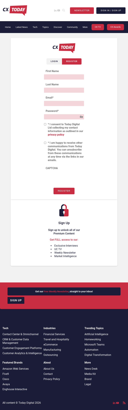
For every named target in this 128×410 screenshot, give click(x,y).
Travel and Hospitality (56, 339)
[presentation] (69, 177)
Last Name (52, 84)
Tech (35, 27)
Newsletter (82, 10)
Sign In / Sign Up (111, 10)
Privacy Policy (52, 379)
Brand (88, 379)
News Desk (91, 368)
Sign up (16, 300)
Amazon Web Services (15, 368)
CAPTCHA (52, 168)
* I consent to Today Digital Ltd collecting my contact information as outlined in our (65, 129)
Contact (48, 373)
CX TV (98, 27)
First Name (52, 71)
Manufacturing (52, 349)
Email (50, 97)
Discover (58, 27)
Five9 (5, 373)
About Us (49, 368)
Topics (45, 27)
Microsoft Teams (94, 344)
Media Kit (90, 373)
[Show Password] (81, 117)
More (85, 27)
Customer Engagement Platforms (22, 348)
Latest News (22, 27)
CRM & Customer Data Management (15, 341)
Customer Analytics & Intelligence (22, 353)
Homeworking (92, 339)
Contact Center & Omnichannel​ (20, 334)
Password (52, 111)
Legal (87, 384)
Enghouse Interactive (14, 389)
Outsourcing (51, 354)
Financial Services (54, 334)
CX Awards (115, 27)
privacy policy (56, 134)
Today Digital (26, 402)
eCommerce (51, 344)
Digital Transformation (97, 354)
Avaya (6, 384)
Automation (91, 349)
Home (8, 27)
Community (72, 27)
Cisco (5, 379)
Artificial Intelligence (96, 334)
